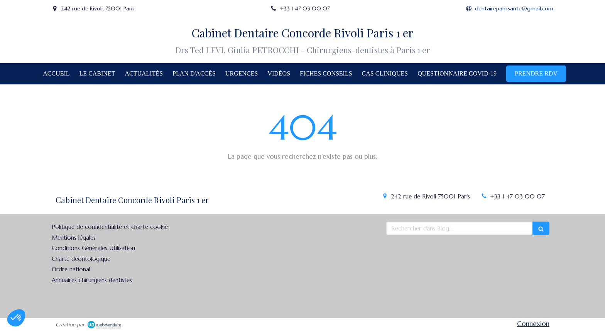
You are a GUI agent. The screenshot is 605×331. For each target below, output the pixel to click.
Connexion (533, 323)
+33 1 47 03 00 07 (517, 196)
